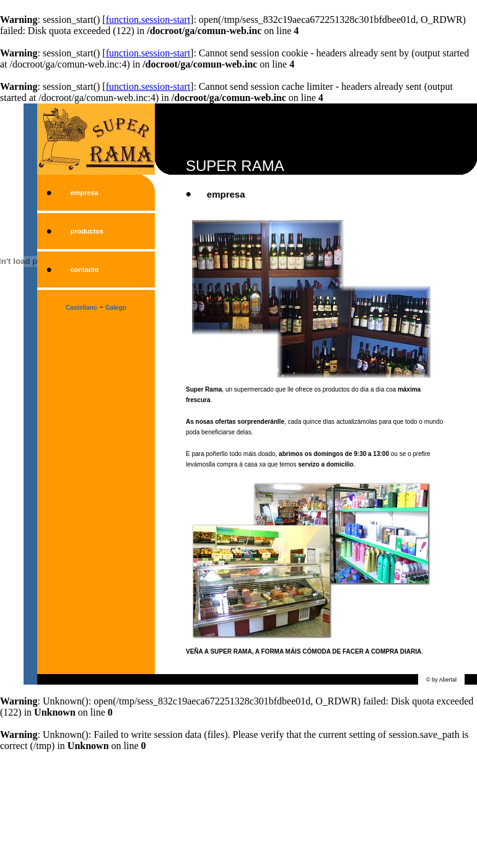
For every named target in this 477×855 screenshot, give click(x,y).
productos (86, 231)
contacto (84, 269)
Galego (115, 307)
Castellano (81, 307)
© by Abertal (441, 680)
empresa (84, 192)
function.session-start (148, 19)
